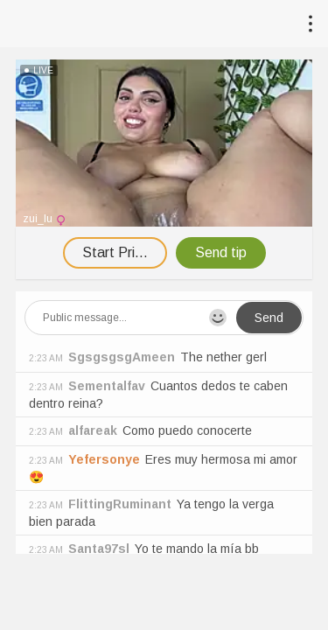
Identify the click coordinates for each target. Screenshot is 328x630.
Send (269, 318)
